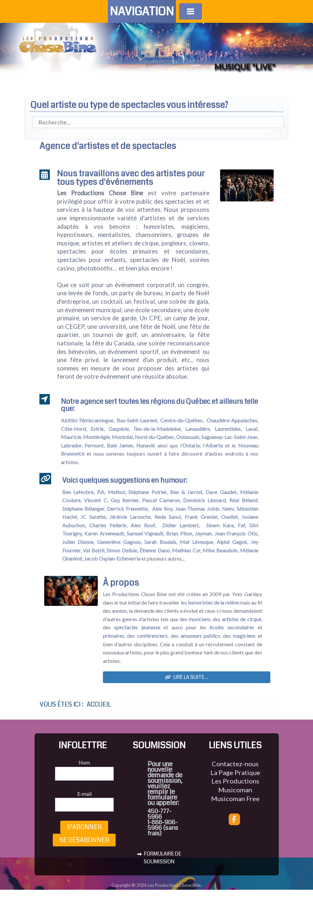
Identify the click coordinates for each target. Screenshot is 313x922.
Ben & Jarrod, (186, 492)
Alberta (214, 445)
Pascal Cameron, (161, 500)
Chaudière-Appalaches (231, 420)
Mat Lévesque (196, 542)
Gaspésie (118, 429)
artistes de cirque (241, 619)
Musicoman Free (235, 798)
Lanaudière (197, 429)
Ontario (191, 445)
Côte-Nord (73, 429)
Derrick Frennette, (128, 508)
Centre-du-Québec (181, 420)
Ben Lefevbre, (78, 492)
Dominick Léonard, (205, 500)
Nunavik (145, 445)
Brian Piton (179, 533)
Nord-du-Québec (154, 437)
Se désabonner (84, 840)
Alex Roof (143, 525)
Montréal (122, 437)
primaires (113, 636)
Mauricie (71, 437)
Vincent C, (96, 500)
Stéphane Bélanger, (83, 508)
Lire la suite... (186, 677)
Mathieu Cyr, (186, 550)
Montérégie (96, 437)
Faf (241, 525)
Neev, (228, 508)
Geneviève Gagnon (119, 542)
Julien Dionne (77, 542)
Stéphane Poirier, (147, 492)
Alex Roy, (162, 508)
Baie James (120, 445)
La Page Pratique (235, 772)
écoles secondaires (231, 627)
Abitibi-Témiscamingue (87, 420)
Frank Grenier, (201, 517)
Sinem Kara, (220, 525)
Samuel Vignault (145, 533)
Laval (251, 429)
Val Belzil (93, 550)
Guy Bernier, (125, 500)
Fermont (94, 445)
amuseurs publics (200, 636)
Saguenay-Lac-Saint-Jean (229, 437)
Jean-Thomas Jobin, (197, 508)
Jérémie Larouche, (130, 517)
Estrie (97, 429)
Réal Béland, (243, 500)
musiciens (199, 619)
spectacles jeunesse (137, 627)
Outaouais (187, 437)
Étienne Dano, (155, 550)
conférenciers (152, 636)
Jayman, (204, 533)
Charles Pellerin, (108, 525)
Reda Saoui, (168, 517)
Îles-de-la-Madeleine (157, 429)
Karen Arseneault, (104, 533)
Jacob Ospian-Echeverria (112, 558)
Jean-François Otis (236, 533)
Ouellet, (230, 517)
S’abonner (84, 827)
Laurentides (228, 429)
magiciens (244, 636)
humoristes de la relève (213, 602)
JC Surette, (93, 517)
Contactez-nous (235, 764)
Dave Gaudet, (221, 492)
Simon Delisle (122, 550)
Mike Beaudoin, (220, 550)
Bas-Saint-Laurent (137, 420)
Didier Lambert (180, 525)
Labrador (71, 445)
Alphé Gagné (232, 542)
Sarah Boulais (160, 542)
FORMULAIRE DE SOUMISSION (159, 857)
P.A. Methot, (111, 492)
